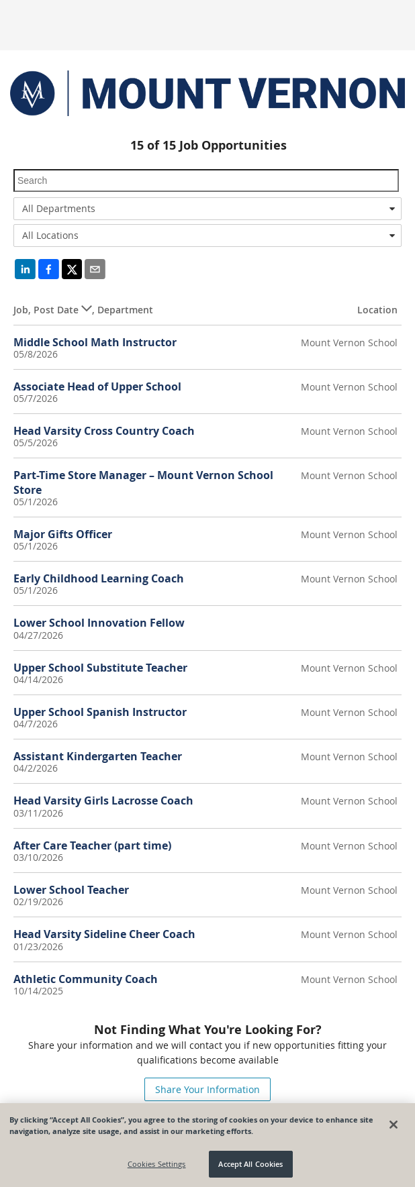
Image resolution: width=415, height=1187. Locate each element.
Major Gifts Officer (62, 534)
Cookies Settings (157, 1164)
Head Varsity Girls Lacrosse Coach (103, 800)
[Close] (393, 1124)
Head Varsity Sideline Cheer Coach (104, 934)
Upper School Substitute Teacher (100, 667)
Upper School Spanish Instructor (100, 712)
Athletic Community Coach (85, 979)
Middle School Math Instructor (95, 342)
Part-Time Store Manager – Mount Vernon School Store (143, 482)
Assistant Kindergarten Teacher (97, 756)
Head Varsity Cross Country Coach (104, 430)
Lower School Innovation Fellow (99, 622)
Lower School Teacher (71, 889)
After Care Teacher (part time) (92, 845)
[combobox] (207, 208)
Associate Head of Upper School (97, 386)
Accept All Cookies (250, 1164)
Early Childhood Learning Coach (98, 578)
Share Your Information (207, 1089)
